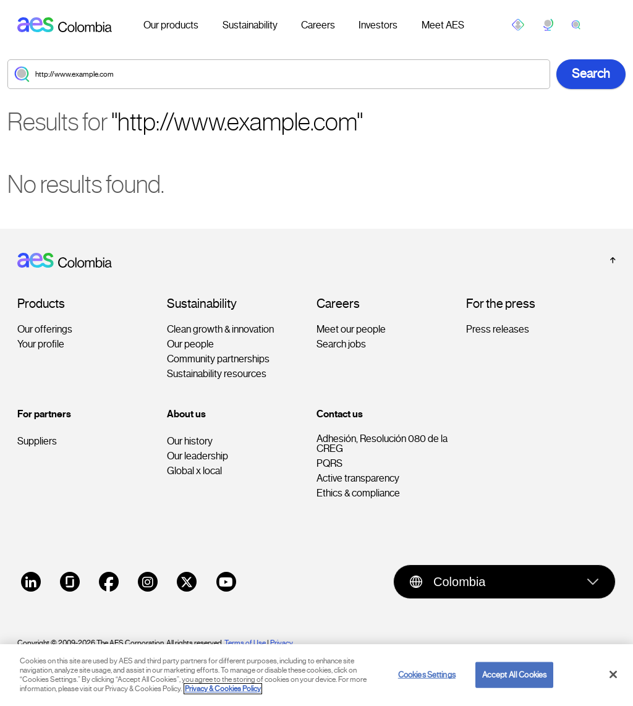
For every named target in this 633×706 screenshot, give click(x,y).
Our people (190, 344)
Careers (318, 25)
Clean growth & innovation (220, 329)
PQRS (329, 464)
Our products (170, 25)
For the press (500, 304)
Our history (190, 441)
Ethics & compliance (358, 493)
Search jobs (341, 344)
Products (41, 304)
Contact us (339, 414)
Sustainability (250, 25)
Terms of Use (245, 643)
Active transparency (357, 478)
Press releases (497, 329)
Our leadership (197, 456)
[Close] (613, 691)
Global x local (194, 471)
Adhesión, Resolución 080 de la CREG (382, 444)
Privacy (282, 643)
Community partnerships (218, 359)
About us (186, 414)
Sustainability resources (216, 374)
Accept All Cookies (514, 691)
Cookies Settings (427, 691)
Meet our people (351, 329)
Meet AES (443, 25)
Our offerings (44, 329)
